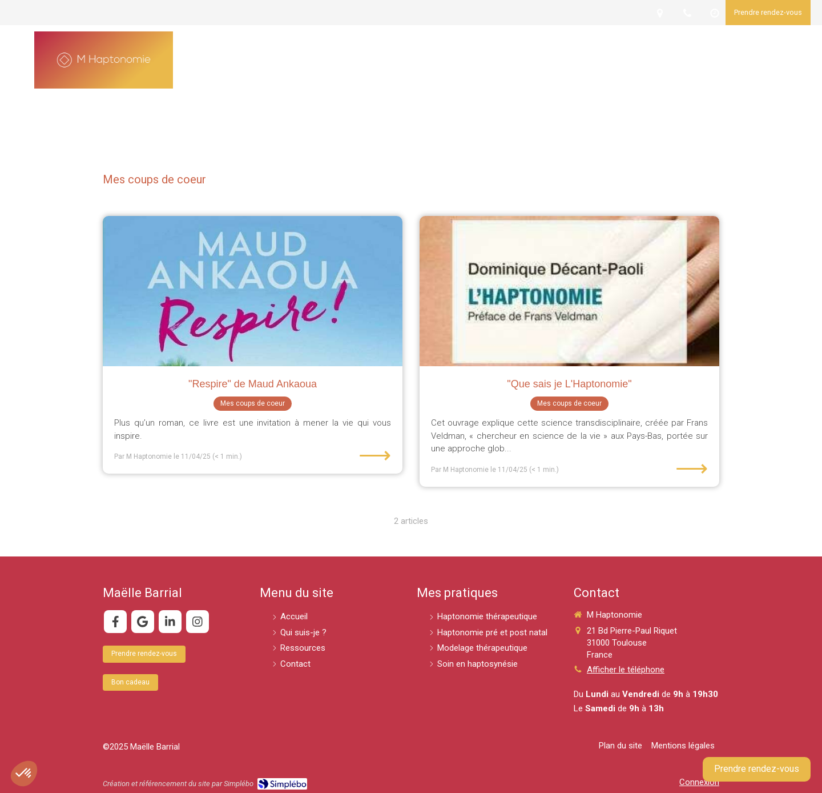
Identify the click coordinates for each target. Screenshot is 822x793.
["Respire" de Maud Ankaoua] (252, 291)
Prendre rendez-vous (756, 768)
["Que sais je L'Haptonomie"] (569, 291)
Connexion (699, 782)
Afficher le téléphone (625, 669)
